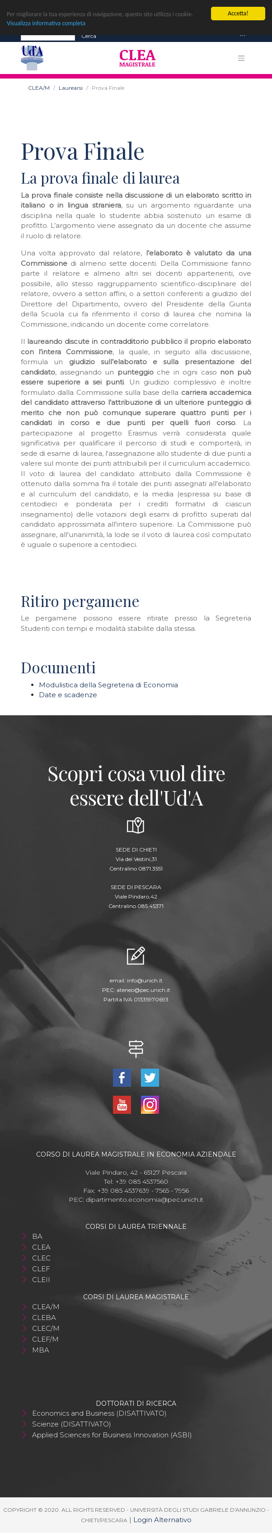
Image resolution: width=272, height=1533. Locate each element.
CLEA (41, 1247)
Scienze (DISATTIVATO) (71, 1424)
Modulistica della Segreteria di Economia (108, 684)
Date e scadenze (68, 694)
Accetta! (238, 13)
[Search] (48, 35)
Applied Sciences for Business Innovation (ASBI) (112, 1435)
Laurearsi (71, 87)
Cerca (88, 35)
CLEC (41, 1258)
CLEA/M (39, 87)
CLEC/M (46, 1328)
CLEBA (44, 1317)
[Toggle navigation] (242, 36)
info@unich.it (145, 980)
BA (37, 1236)
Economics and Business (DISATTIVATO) (99, 1413)
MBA (40, 1350)
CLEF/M (45, 1339)
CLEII (41, 1279)
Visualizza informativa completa (46, 23)
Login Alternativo (162, 1519)
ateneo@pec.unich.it (143, 989)
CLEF (41, 1268)
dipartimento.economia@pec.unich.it (144, 1199)
